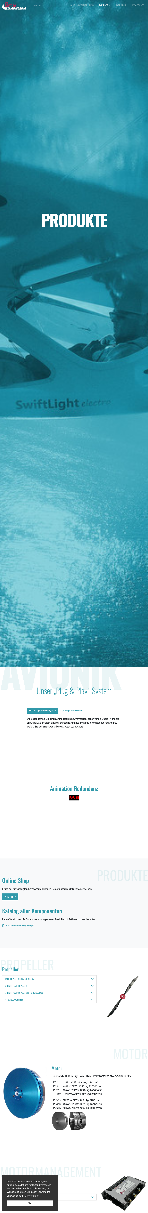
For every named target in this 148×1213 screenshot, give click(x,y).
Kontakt (138, 5)
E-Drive (104, 5)
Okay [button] (30, 1203)
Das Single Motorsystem (71, 711)
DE (35, 6)
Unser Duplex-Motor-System (42, 711)
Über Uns (121, 5)
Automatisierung (82, 5)
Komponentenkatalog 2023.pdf (20, 925)
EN (40, 6)
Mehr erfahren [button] (31, 1196)
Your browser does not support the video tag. (74, 754)
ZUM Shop (10, 897)
